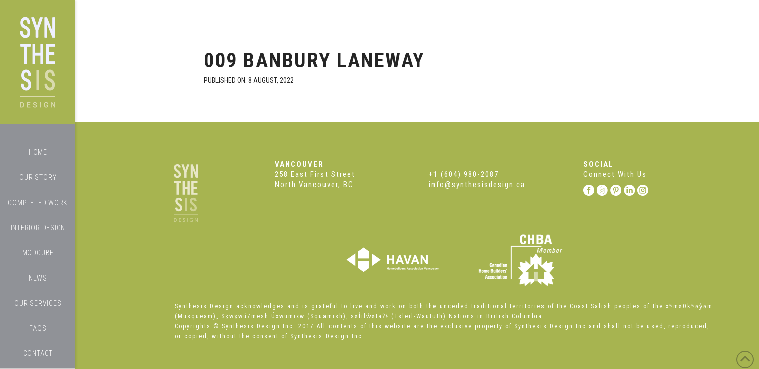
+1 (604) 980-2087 (464, 174)
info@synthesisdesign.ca (477, 184)
